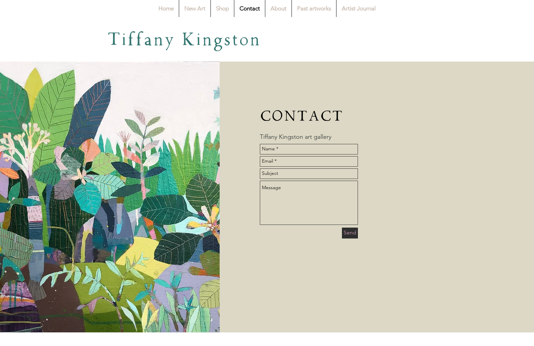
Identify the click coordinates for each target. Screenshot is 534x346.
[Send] (350, 233)
